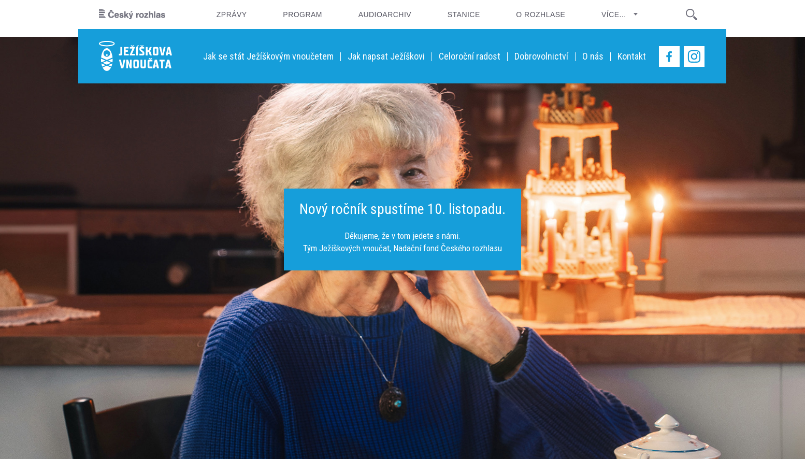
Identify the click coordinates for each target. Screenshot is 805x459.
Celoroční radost (469, 56)
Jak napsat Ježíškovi (386, 56)
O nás (592, 56)
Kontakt (631, 56)
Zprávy (232, 14)
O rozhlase (540, 14)
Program (302, 14)
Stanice (464, 14)
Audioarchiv (385, 14)
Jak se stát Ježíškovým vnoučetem (268, 56)
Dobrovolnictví (541, 56)
